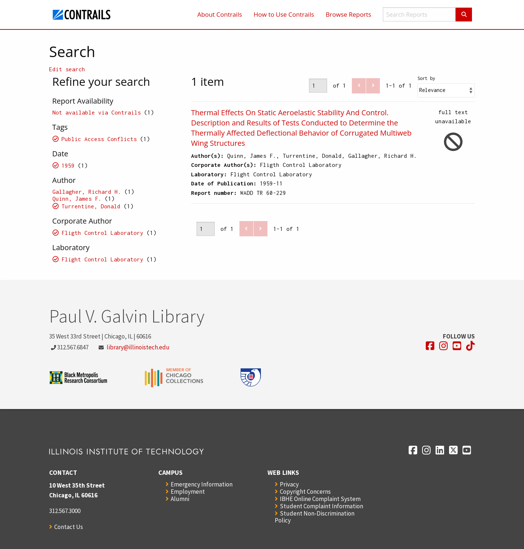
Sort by (426, 78)
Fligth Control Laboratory (102, 232)
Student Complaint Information (321, 506)
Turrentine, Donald (90, 206)
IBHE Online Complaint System (320, 499)
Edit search (67, 69)
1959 (68, 165)
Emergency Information (202, 484)
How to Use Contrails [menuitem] (284, 14)
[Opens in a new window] (430, 346)
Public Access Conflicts (99, 139)
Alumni (180, 499)
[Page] (318, 86)
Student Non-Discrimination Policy (314, 516)
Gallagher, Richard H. (86, 191)
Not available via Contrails (96, 112)
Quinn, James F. (77, 198)
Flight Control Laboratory (102, 259)
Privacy (289, 484)
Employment (188, 492)
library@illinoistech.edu (138, 347)
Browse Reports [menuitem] (348, 14)
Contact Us (68, 527)
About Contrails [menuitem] (219, 14)
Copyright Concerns (305, 492)
